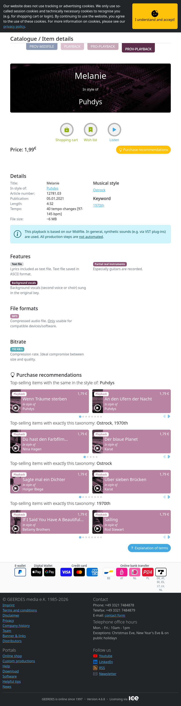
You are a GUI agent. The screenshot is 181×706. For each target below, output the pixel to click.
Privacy (8, 620)
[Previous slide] (164, 417)
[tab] (80, 416)
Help (6, 666)
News (7, 686)
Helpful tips (12, 681)
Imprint (9, 605)
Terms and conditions (20, 610)
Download (11, 671)
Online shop (12, 656)
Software (10, 676)
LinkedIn (106, 662)
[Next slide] (169, 417)
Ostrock (99, 190)
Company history (16, 625)
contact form (115, 615)
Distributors (12, 641)
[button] (41, 46)
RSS (102, 667)
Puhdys (52, 188)
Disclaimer (11, 615)
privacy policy (14, 26)
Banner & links (14, 636)
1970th (98, 205)
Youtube (105, 656)
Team (7, 630)
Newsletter (107, 673)
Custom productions (19, 661)
